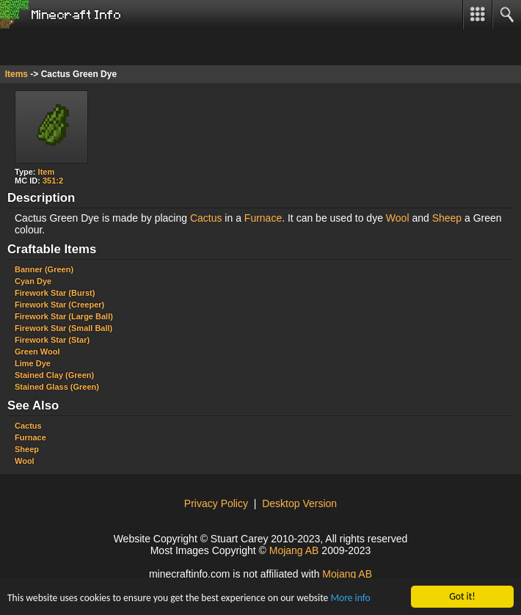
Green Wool (37, 351)
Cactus (206, 218)
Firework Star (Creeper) (59, 304)
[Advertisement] (117, 47)
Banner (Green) (44, 269)
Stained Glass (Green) (57, 386)
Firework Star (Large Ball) (64, 316)
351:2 (53, 180)
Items (16, 74)
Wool (397, 218)
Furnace (263, 218)
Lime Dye (33, 363)
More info (350, 598)
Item (46, 171)
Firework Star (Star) (52, 339)
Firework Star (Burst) (55, 292)
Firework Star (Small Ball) (63, 328)
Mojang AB (294, 550)
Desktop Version (299, 503)
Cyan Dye (33, 281)
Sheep (447, 218)
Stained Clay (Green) (54, 375)
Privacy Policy (216, 503)
